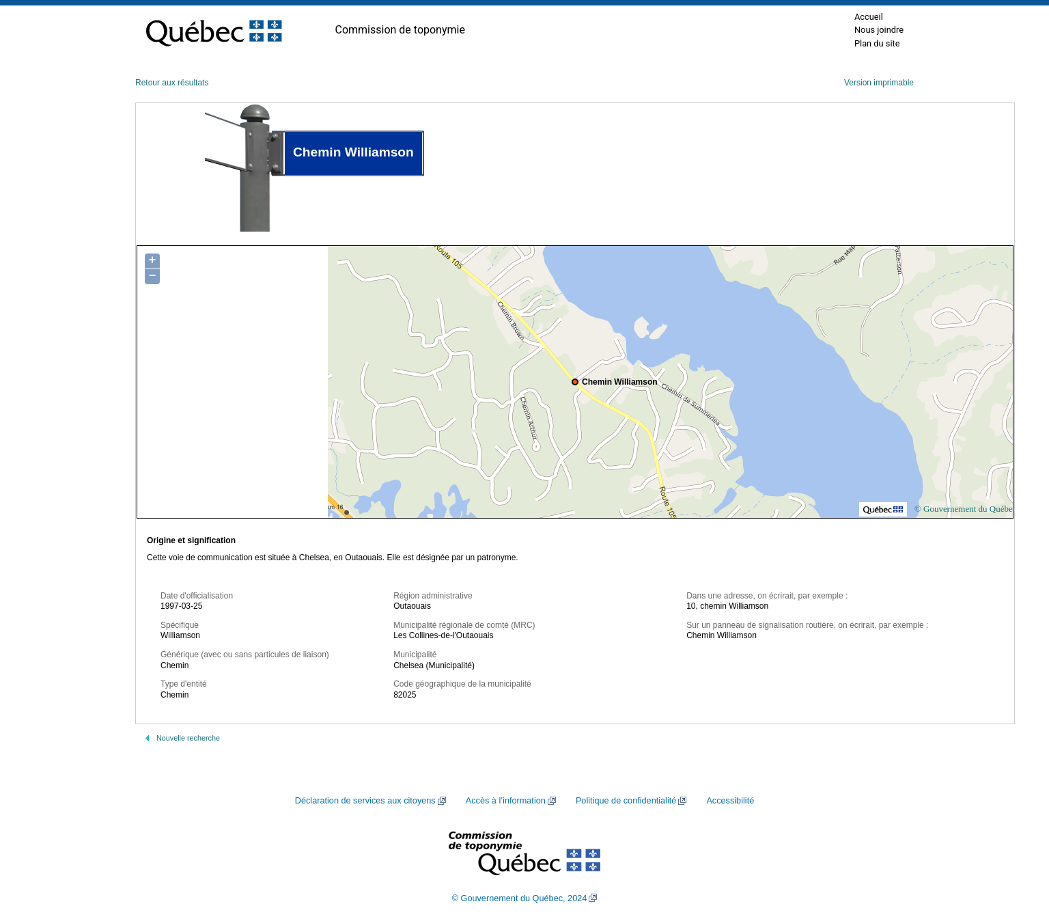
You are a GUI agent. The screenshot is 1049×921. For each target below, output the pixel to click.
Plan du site (877, 43)
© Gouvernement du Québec (965, 509)
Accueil (868, 17)
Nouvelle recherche (188, 738)
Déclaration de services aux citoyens (365, 801)
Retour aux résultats (171, 82)
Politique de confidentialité (626, 801)
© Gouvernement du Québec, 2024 (519, 898)
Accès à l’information (506, 801)
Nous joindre (879, 30)
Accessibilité (730, 801)
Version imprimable (879, 82)
